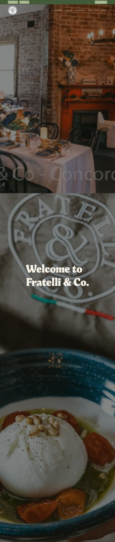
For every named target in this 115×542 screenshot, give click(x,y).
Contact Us (103, 10)
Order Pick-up (24, 2)
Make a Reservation (101, 2)
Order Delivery (13, 2)
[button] (68, 10)
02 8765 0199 (58, 10)
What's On (90, 10)
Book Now (97, 10)
